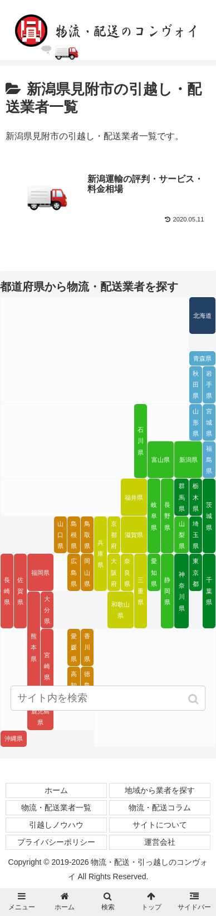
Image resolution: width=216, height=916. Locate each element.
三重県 (141, 591)
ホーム (56, 790)
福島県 (209, 459)
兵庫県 (100, 553)
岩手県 (209, 384)
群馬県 (182, 496)
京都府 (114, 534)
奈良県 (127, 572)
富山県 (160, 459)
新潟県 (188, 459)
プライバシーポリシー (56, 842)
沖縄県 (13, 738)
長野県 (167, 515)
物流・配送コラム (160, 807)
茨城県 (209, 515)
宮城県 (209, 422)
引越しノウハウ (56, 824)
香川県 (87, 647)
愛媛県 (74, 647)
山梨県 (182, 534)
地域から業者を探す (160, 790)
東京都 (196, 572)
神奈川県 (182, 591)
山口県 (60, 534)
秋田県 (196, 384)
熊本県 (34, 647)
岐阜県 (154, 515)
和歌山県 (120, 610)
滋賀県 (134, 534)
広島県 (74, 572)
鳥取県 (87, 534)
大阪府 (114, 572)
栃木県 (196, 496)
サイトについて (159, 824)
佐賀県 (20, 591)
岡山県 (87, 572)
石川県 (141, 440)
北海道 (202, 315)
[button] (194, 699)
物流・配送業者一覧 (56, 807)
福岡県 (40, 572)
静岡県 (167, 591)
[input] (108, 698)
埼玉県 (196, 534)
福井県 (134, 497)
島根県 (74, 534)
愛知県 (154, 572)
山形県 (196, 422)
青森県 (202, 358)
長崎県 (7, 591)
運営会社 (159, 842)
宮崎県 (47, 666)
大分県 (47, 609)
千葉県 (209, 591)
